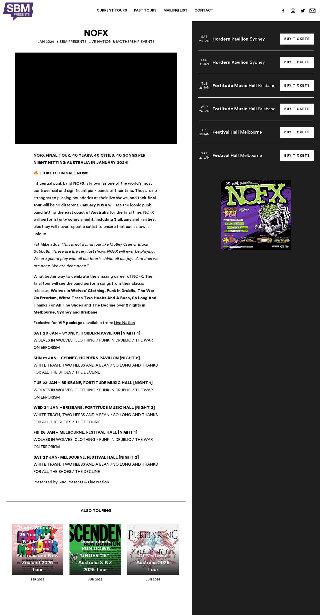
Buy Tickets (297, 39)
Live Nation (124, 323)
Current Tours (112, 10)
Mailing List (176, 10)
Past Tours (145, 10)
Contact (203, 10)
